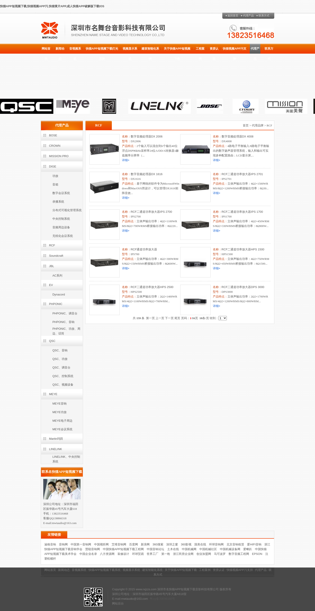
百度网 (133, 544)
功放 (55, 176)
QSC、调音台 (61, 367)
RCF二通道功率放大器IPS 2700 (151, 211)
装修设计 (123, 554)
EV (51, 285)
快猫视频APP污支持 (234, 50)
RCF (52, 245)
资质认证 (214, 50)
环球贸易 (138, 554)
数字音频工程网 (239, 554)
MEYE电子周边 (62, 420)
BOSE (53, 135)
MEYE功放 (59, 412)
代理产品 (248, 15)
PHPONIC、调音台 (64, 313)
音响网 (63, 544)
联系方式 (264, 15)
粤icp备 (154, 598)
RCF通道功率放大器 (144, 249)
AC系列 (57, 275)
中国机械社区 (208, 549)
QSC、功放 (60, 359)
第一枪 (165, 554)
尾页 (177, 318)
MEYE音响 (59, 403)
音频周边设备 (61, 227)
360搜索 (158, 544)
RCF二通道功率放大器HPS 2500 (152, 287)
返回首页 (232, 15)
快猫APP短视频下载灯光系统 (102, 50)
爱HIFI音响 (254, 544)
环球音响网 (216, 544)
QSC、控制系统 (62, 376)
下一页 (169, 318)
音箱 (55, 184)
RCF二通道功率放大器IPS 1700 (242, 211)
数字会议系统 (61, 193)
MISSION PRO (59, 156)
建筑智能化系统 (150, 50)
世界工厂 (152, 554)
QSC (52, 341)
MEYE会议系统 (62, 429)
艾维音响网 (119, 544)
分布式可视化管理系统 (67, 210)
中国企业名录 (88, 554)
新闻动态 (60, 50)
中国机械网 (189, 549)
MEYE (53, 394)
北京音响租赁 (235, 544)
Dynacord (58, 294)
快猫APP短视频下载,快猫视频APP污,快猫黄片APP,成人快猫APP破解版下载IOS (52, 6)
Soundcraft (56, 255)
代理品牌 (257, 125)
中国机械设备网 (230, 549)
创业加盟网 (203, 554)
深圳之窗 (172, 544)
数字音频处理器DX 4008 (238, 136)
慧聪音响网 (92, 549)
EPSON (257, 554)
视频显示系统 (130, 50)
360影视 (186, 544)
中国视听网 (101, 544)
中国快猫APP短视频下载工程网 (123, 549)
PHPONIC (55, 304)
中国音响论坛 (155, 549)
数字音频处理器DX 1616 (147, 174)
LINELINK (55, 449)
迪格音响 (50, 544)
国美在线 (200, 544)
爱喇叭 (247, 549)
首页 (246, 125)
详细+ (126, 160)
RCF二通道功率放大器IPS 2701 (242, 174)
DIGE (52, 166)
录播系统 (58, 201)
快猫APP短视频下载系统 (104, 570)
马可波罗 (220, 554)
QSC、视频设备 (62, 384)
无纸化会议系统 (62, 236)
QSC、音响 (60, 350)
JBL (51, 266)
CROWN (55, 145)
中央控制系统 (61, 218)
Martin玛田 (56, 438)
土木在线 (173, 549)
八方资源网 (107, 554)
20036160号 (167, 598)
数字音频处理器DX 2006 (147, 136)
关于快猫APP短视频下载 (177, 50)
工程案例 (200, 50)
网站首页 (46, 50)
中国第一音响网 (81, 544)
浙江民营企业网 (183, 554)
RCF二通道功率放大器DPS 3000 (243, 287)
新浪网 (145, 544)
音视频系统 (75, 50)
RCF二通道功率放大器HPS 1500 (243, 249)
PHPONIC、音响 (63, 322)
